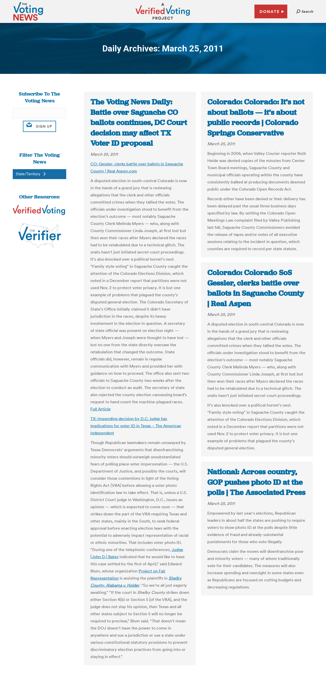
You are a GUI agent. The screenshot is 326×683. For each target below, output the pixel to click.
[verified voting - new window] (163, 20)
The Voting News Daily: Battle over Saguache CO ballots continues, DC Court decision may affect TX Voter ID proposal (138, 122)
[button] (304, 11)
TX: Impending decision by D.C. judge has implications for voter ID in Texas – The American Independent (135, 425)
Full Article (100, 408)
